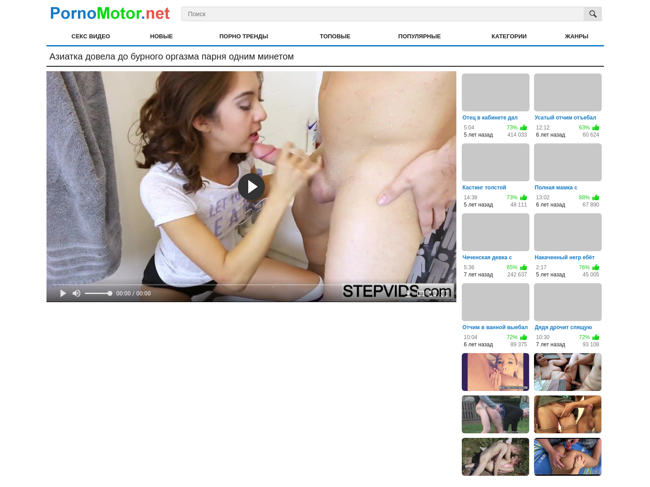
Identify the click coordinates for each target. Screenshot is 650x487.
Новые (161, 36)
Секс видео (90, 36)
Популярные (419, 36)
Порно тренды (243, 36)
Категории (509, 36)
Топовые (335, 36)
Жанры (577, 36)
